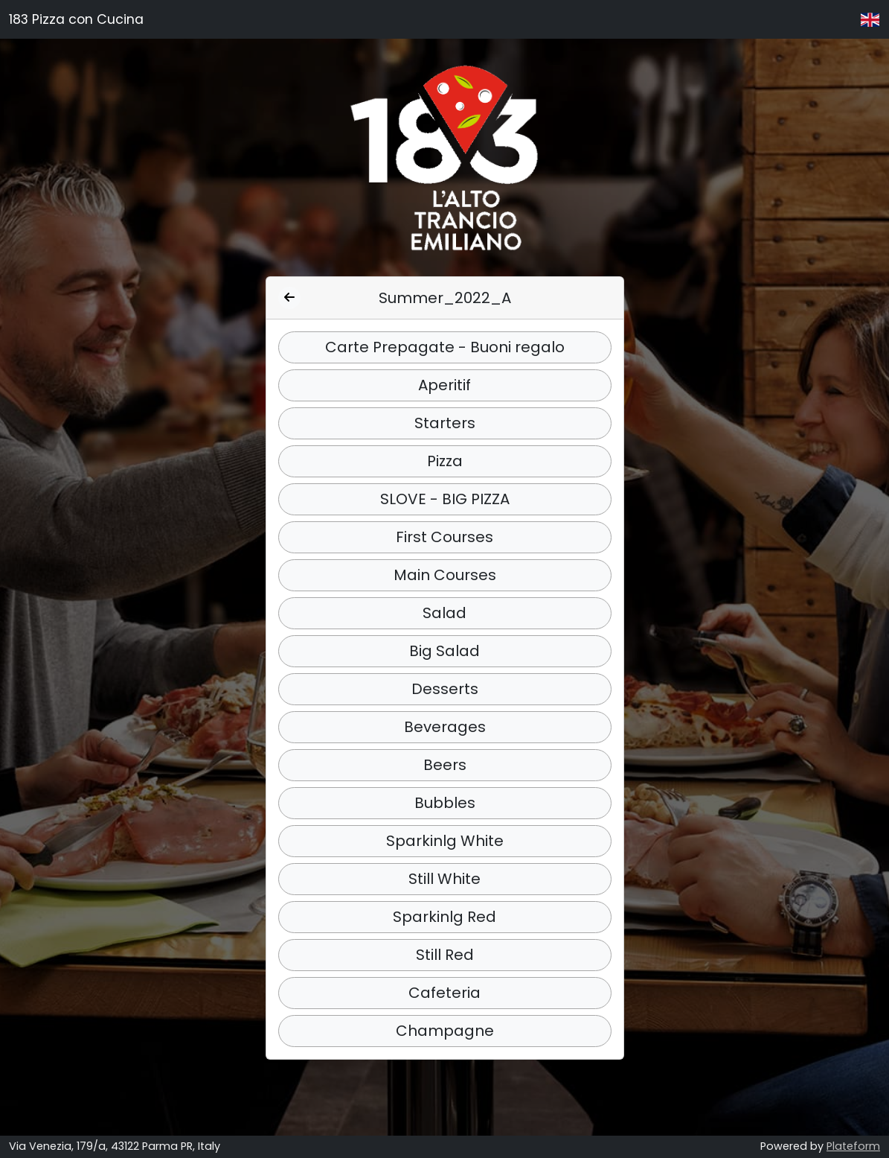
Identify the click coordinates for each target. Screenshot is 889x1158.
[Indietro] (289, 298)
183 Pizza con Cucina (76, 19)
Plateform (853, 1146)
